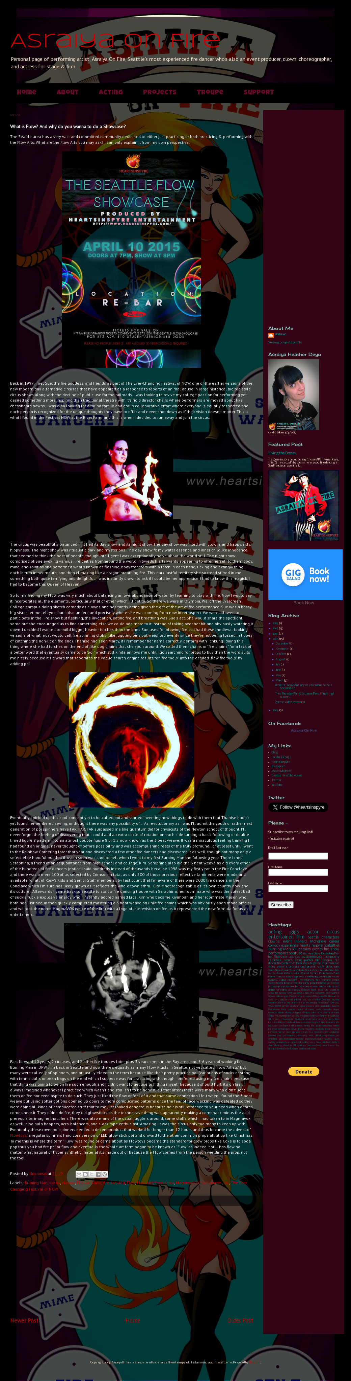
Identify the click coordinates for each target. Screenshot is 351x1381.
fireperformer (286, 963)
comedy (274, 946)
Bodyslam (327, 953)
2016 (275, 633)
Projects (160, 93)
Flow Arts (145, 1182)
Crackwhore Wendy (316, 970)
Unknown (280, 334)
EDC (307, 993)
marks (336, 1026)
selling (305, 1042)
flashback (299, 1019)
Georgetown (275, 973)
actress (295, 956)
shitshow (326, 1042)
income (288, 983)
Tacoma (335, 1000)
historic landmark (287, 1022)
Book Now (304, 603)
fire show (331, 949)
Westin (285, 1006)
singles (322, 986)
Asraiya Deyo (311, 953)
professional (297, 966)
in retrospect (313, 1022)
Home (26, 93)
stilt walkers (299, 1045)
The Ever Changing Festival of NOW (316, 1003)
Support (259, 93)
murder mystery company (311, 1029)
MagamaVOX (187, 1182)
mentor (298, 983)
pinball (318, 1036)
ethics (271, 1016)
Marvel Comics (309, 973)
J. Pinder (291, 996)
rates (336, 1039)
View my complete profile (285, 342)
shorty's (335, 1042)
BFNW (297, 990)
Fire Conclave (89, 1182)
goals (308, 1019)
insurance (330, 1022)
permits (282, 966)
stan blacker (275, 1045)
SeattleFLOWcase (321, 1000)
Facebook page (281, 757)
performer (333, 983)
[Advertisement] (131, 1261)
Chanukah (334, 990)
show (320, 966)
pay (279, 1036)
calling (282, 980)
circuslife (292, 980)
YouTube (277, 785)
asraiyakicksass (312, 956)
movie (294, 1029)
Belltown (305, 990)
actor (313, 932)
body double (288, 1010)
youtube (295, 953)
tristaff (288, 1049)
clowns (68, 1182)
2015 (275, 638)
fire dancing (114, 1182)
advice (289, 976)
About (68, 93)
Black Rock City (319, 990)
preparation (328, 1036)
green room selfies (328, 1019)
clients (281, 1013)
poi (226, 1182)
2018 (275, 623)
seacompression (309, 986)
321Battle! (331, 946)
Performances (276, 976)
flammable (287, 1019)
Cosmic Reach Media (293, 970)
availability (325, 1006)
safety (271, 1042)
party (306, 983)
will (308, 1049)
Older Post (240, 1320)
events (317, 949)
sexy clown (315, 1042)
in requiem (301, 1022)
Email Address (278, 848)
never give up (287, 1032)
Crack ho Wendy (277, 993)
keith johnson (295, 1026)
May (278, 675)
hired (276, 1022)
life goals (316, 1026)
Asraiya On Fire (115, 41)
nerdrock (272, 1032)
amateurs (294, 1006)
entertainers (306, 980)
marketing (327, 1026)
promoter (293, 986)
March (280, 680)
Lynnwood (308, 996)
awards (335, 1006)
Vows (271, 1006)
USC (337, 1003)
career (334, 942)
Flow (131, 1182)
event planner (304, 960)
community (332, 956)
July (278, 664)
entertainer (280, 937)
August (281, 659)
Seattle (313, 937)
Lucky (299, 996)
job (337, 1022)
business (272, 980)
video (329, 966)
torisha (280, 1049)
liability (307, 1026)
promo (311, 966)
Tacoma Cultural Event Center (283, 1003)
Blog (275, 752)
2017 (275, 628)
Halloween (281, 996)
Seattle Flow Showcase (287, 775)
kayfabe (283, 1026)
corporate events (280, 960)
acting (275, 932)
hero (270, 1022)
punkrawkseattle (314, 1039)
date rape (316, 1013)
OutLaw (283, 1000)
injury (323, 1022)
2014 (275, 710)
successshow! (314, 1045)
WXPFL (278, 1006)
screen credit (294, 1042)
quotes (328, 1039)
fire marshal (281, 1016)
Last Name (275, 883)
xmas (313, 1049)
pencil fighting (318, 983)
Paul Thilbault (295, 1000)
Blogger (254, 1362)
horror (280, 983)
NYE (277, 1000)
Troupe (210, 93)
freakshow (164, 1182)
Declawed (299, 993)
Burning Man (36, 1182)
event (287, 942)
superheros (328, 1045)
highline (315, 963)
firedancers (306, 1016)
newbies (319, 1032)
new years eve (304, 1032)
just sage (273, 1026)
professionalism (287, 1039)
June (278, 670)
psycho (299, 1039)
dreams (335, 1013)
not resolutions (332, 1032)
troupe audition (299, 1049)
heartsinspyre (311, 946)
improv (326, 963)
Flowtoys (18, 1135)
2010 (290, 990)
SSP (294, 949)
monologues (284, 1029)
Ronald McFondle (310, 942)
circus (54, 1182)
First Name (275, 867)
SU (309, 1000)
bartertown (273, 1010)
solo (329, 986)
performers (211, 1182)
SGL (304, 1000)
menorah (272, 1029)
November (283, 649)
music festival (332, 1029)
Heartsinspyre (281, 762)
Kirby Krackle (292, 973)
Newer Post (24, 1320)
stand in (287, 1045)
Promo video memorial (290, 702)
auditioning (312, 976)
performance (278, 953)
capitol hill (302, 1010)
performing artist (304, 1036)
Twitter (276, 780)
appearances (307, 1006)
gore (314, 1019)
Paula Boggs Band (329, 973)
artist (317, 1006)
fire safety (293, 1016)
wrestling (281, 990)
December (282, 643)
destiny (326, 1013)
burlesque (333, 976)
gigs (294, 932)
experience (289, 946)
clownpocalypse (293, 1013)
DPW (290, 993)
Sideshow (280, 956)
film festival (323, 960)
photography (275, 986)
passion (272, 1036)
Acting (111, 93)
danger (306, 1013)
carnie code (314, 1010)
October (281, 654)
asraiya (305, 949)
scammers (281, 1042)
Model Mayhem (281, 771)
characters (330, 937)
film (300, 937)
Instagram (278, 766)
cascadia (327, 1010)
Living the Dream (282, 453)
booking (323, 976)
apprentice (300, 976)
